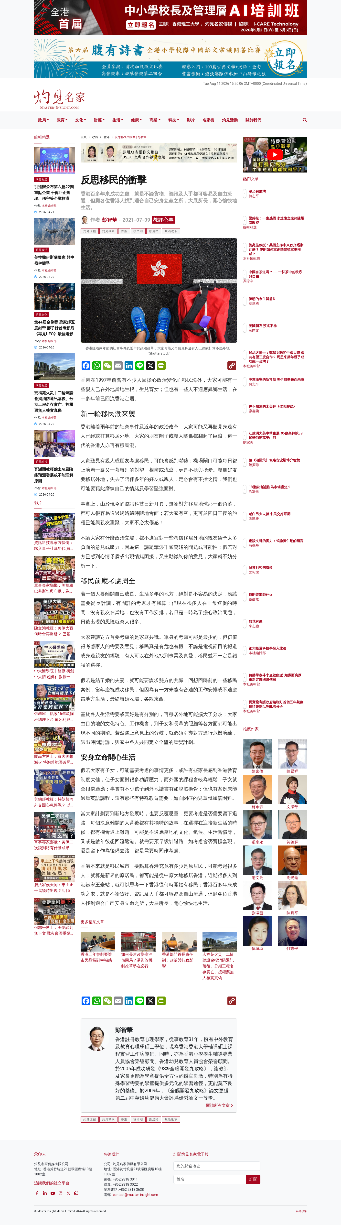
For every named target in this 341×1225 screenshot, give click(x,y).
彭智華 (109, 220)
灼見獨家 (108, 231)
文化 (79, 120)
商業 (153, 120)
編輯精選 (284, 232)
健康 (135, 120)
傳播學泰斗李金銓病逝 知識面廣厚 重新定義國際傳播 (291, 679)
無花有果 (284, 621)
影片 (191, 120)
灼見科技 (41, 462)
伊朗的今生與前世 (291, 299)
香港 (106, 137)
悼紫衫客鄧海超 (289, 568)
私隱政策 (301, 1211)
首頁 (83, 137)
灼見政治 (41, 250)
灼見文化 (41, 314)
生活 (116, 120)
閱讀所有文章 (219, 1105)
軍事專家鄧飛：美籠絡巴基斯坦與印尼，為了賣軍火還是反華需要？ (53, 591)
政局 (42, 120)
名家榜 (208, 120)
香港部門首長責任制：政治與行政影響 (179, 953)
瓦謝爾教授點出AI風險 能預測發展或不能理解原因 (53, 475)
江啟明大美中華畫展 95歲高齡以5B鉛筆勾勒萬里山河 (291, 437)
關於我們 (253, 120)
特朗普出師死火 (289, 594)
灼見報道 (41, 179)
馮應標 (282, 303)
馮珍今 (282, 285)
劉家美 (282, 447)
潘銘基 (282, 550)
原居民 (154, 231)
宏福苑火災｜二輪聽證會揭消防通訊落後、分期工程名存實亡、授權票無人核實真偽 (219, 959)
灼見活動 (230, 120)
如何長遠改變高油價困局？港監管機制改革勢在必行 (138, 953)
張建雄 (282, 523)
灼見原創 (89, 231)
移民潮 (138, 231)
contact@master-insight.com (135, 1195)
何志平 (282, 196)
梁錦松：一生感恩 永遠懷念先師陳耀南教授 (289, 222)
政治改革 (171, 231)
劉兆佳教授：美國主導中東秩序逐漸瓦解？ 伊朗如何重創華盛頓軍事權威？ (291, 254)
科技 (172, 120)
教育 (60, 120)
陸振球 (282, 469)
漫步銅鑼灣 (285, 191)
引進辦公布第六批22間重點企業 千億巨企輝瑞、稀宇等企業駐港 (54, 192)
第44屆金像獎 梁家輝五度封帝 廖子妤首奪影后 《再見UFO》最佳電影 (54, 328)
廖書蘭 (282, 415)
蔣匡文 (282, 335)
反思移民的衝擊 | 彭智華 (131, 137)
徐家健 (282, 496)
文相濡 (282, 572)
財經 (98, 120)
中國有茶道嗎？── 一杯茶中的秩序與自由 (290, 276)
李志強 (282, 626)
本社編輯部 (49, 205)
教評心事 (163, 220)
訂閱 (253, 1179)
